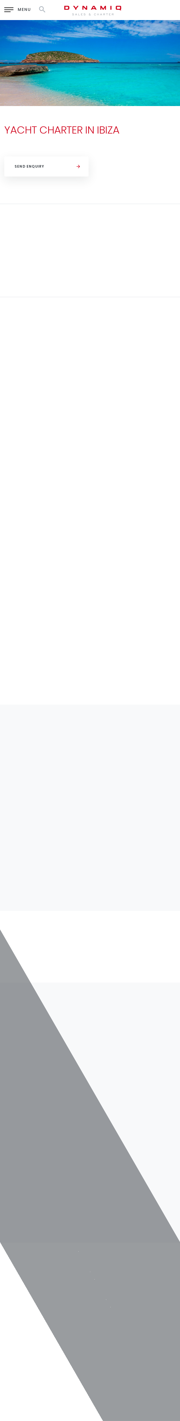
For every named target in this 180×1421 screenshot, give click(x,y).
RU (140, 9)
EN (125, 9)
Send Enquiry (29, 166)
